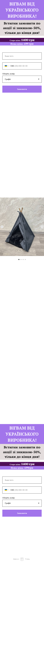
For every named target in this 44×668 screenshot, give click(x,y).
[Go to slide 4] (25, 259)
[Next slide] (42, 226)
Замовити (22, 89)
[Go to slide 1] (18, 259)
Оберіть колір (8, 73)
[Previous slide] (2, 226)
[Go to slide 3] (23, 259)
